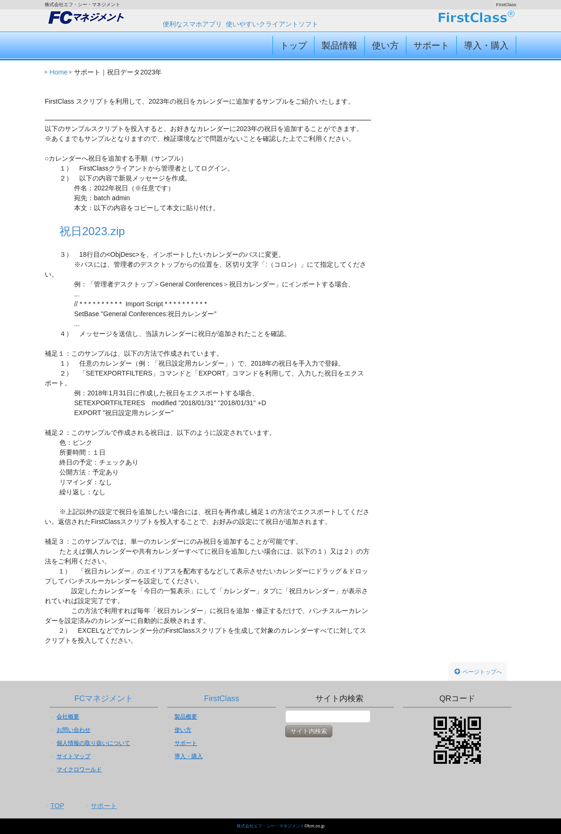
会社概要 (68, 716)
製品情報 (339, 45)
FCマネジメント (103, 698)
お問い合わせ (74, 730)
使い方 (385, 45)
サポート (431, 45)
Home (58, 72)
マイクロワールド (79, 769)
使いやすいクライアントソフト (272, 24)
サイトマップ (74, 756)
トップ (293, 45)
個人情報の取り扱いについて (93, 743)
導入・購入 (486, 45)
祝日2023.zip (92, 231)
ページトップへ (478, 671)
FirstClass (221, 698)
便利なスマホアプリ (192, 24)
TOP (57, 805)
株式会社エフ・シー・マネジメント (271, 826)
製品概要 (185, 716)
